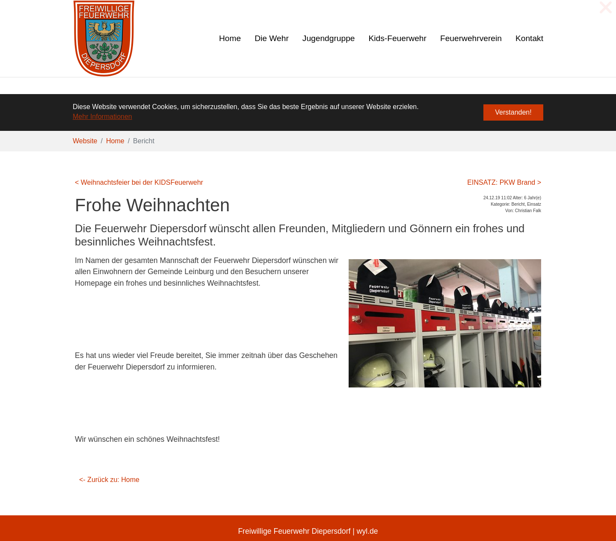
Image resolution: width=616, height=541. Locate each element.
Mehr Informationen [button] (102, 116)
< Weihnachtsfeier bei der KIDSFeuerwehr (139, 182)
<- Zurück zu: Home (109, 479)
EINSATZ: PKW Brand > (504, 182)
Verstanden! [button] (513, 112)
